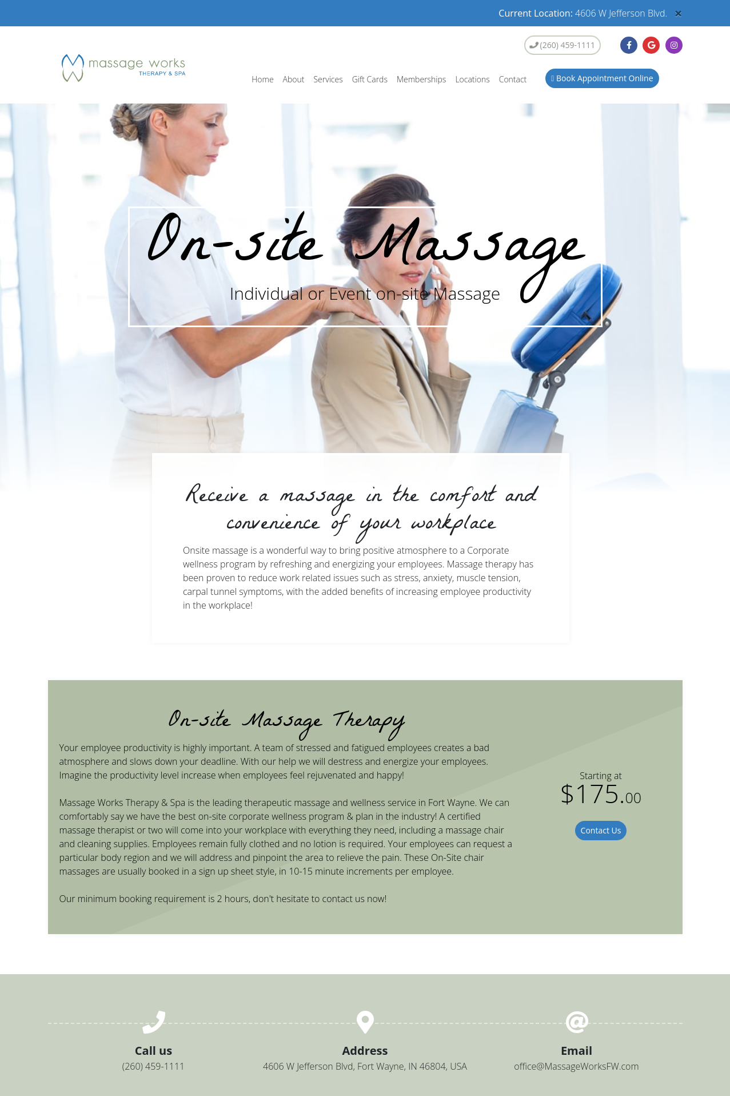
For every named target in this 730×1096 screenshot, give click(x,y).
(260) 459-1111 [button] (561, 45)
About (294, 79)
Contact (513, 79)
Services (327, 79)
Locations (472, 79)
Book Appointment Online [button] (602, 78)
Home (262, 79)
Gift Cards (370, 79)
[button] (628, 45)
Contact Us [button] (601, 830)
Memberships (421, 79)
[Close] (679, 13)
